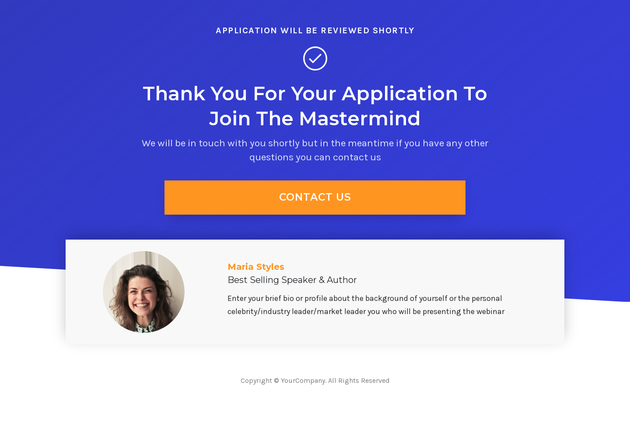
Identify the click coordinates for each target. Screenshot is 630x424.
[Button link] (315, 197)
